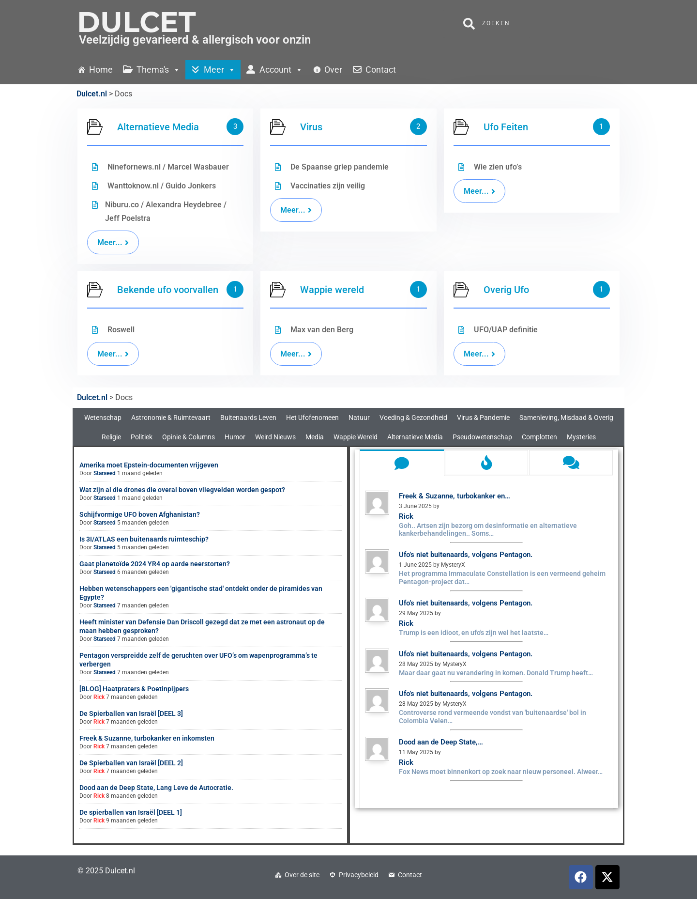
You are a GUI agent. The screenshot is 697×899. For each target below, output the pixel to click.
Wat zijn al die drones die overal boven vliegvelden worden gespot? (182, 490)
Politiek (141, 437)
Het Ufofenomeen (312, 417)
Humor (235, 437)
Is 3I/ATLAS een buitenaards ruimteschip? (144, 539)
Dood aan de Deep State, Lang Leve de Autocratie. (156, 787)
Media (314, 437)
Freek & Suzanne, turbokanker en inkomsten (146, 738)
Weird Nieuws (275, 437)
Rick (99, 697)
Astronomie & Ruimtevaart (171, 417)
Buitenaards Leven (248, 417)
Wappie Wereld (355, 437)
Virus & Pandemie (483, 417)
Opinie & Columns (188, 437)
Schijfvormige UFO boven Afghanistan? (139, 514)
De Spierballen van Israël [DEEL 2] (131, 763)
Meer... (113, 353)
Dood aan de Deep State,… (441, 742)
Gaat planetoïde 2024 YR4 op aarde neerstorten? (154, 564)
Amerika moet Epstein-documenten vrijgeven (148, 465)
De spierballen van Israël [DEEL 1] (130, 812)
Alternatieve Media (415, 437)
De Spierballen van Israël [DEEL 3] (131, 713)
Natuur (359, 417)
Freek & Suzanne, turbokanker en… (454, 496)
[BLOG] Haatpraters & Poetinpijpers (134, 689)
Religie (111, 437)
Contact (410, 875)
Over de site (302, 875)
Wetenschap (102, 417)
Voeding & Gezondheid (413, 417)
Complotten (539, 437)
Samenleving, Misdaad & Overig (566, 417)
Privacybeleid (359, 875)
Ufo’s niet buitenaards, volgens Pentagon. (465, 554)
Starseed (104, 473)
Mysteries (581, 437)
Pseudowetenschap (482, 437)
